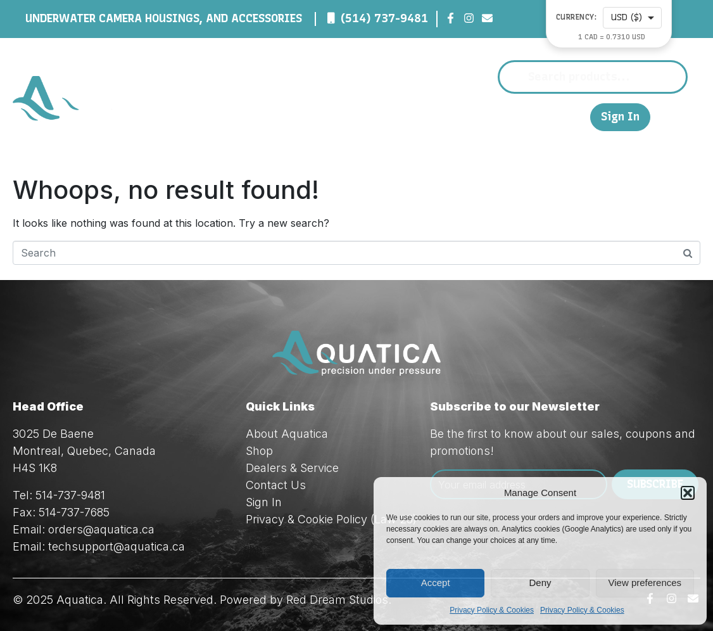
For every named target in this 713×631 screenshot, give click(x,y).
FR (574, 116)
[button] (687, 493)
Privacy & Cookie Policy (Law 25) (331, 519)
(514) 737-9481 (384, 18)
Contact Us (528, 116)
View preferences (645, 582)
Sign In (620, 117)
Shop (340, 117)
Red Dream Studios (337, 599)
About (285, 117)
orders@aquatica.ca (101, 529)
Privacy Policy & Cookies (492, 610)
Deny (540, 582)
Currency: (576, 17)
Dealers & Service (430, 117)
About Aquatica (287, 433)
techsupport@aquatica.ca (116, 546)
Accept (435, 582)
